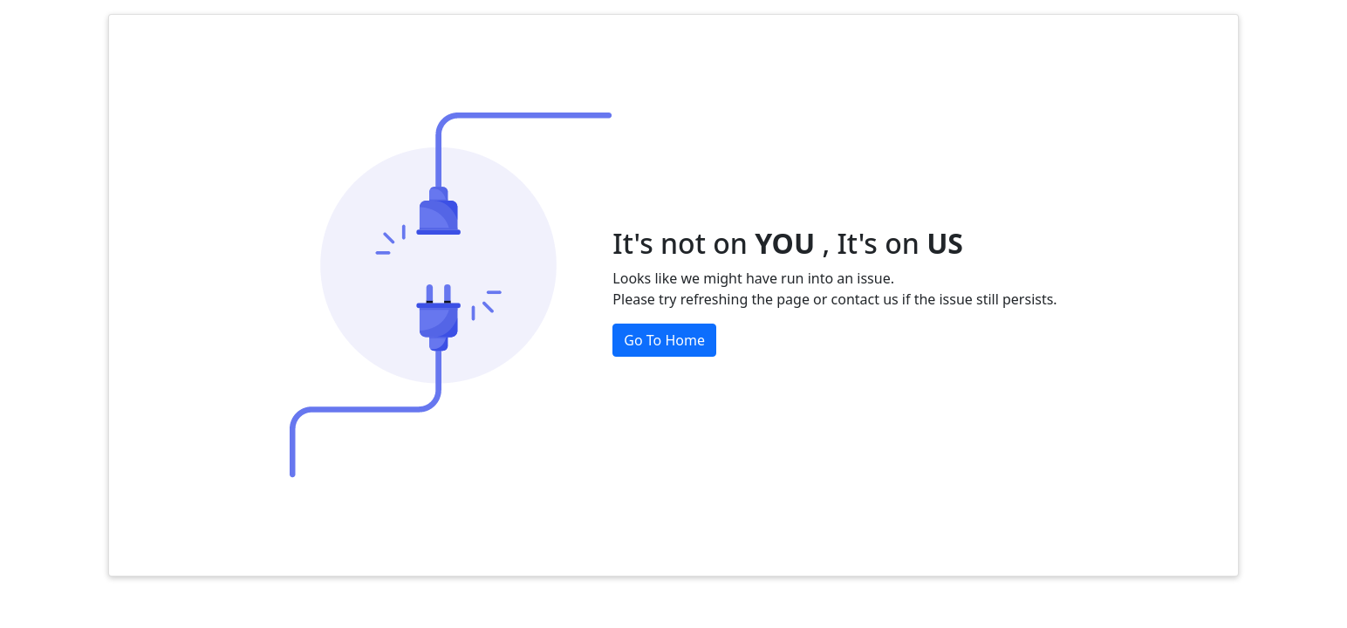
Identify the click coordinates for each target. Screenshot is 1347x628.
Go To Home (664, 340)
